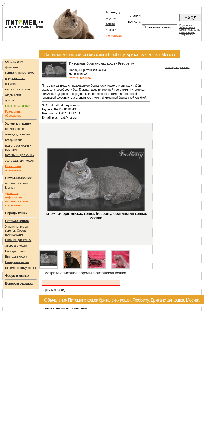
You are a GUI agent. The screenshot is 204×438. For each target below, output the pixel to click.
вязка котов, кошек (17, 89)
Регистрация (114, 35)
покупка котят (14, 84)
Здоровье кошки (16, 245)
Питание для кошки (18, 240)
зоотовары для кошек (19, 160)
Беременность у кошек (20, 268)
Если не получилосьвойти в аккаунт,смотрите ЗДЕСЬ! (189, 32)
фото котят (12, 67)
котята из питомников (19, 72)
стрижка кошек (15, 129)
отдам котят (13, 95)
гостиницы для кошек (19, 155)
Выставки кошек (16, 256)
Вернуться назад (53, 290)
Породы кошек (15, 251)
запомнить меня (160, 27)
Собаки (111, 30)
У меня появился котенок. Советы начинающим (16, 231)
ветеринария (13, 140)
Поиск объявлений (17, 106)
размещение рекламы (177, 67)
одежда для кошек (17, 134)
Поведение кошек (17, 262)
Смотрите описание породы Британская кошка (84, 273)
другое (9, 100)
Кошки (110, 24)
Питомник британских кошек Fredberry (101, 63)
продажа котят (15, 78)
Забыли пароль (187, 27)
